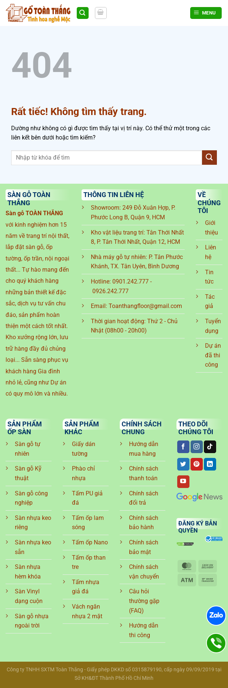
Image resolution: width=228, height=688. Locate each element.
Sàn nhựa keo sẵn (33, 547)
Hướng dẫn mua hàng (143, 448)
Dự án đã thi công (213, 355)
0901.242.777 (130, 281)
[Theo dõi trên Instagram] (197, 446)
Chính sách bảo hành (143, 522)
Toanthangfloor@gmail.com (145, 305)
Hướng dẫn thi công (143, 630)
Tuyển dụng (213, 326)
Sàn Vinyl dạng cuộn (29, 596)
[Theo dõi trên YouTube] (183, 481)
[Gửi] (209, 157)
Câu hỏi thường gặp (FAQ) (144, 601)
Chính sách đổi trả (143, 498)
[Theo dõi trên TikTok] (210, 446)
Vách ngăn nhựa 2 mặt (87, 611)
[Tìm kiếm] (83, 13)
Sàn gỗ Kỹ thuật (28, 473)
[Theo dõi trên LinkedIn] (210, 464)
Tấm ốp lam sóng (88, 522)
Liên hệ (210, 252)
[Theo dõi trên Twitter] (183, 464)
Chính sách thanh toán (143, 473)
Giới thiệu (211, 227)
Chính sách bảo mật (143, 547)
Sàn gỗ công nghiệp (31, 498)
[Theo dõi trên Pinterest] (197, 464)
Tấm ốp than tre (89, 562)
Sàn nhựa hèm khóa (28, 571)
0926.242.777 (110, 291)
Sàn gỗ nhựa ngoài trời (32, 621)
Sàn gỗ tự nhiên (27, 448)
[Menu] (206, 13)
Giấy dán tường (83, 448)
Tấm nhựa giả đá (85, 587)
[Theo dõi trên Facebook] (183, 446)
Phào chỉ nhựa (83, 473)
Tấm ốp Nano (90, 542)
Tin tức (209, 277)
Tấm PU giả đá (87, 498)
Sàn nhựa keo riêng (33, 522)
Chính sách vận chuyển (144, 571)
